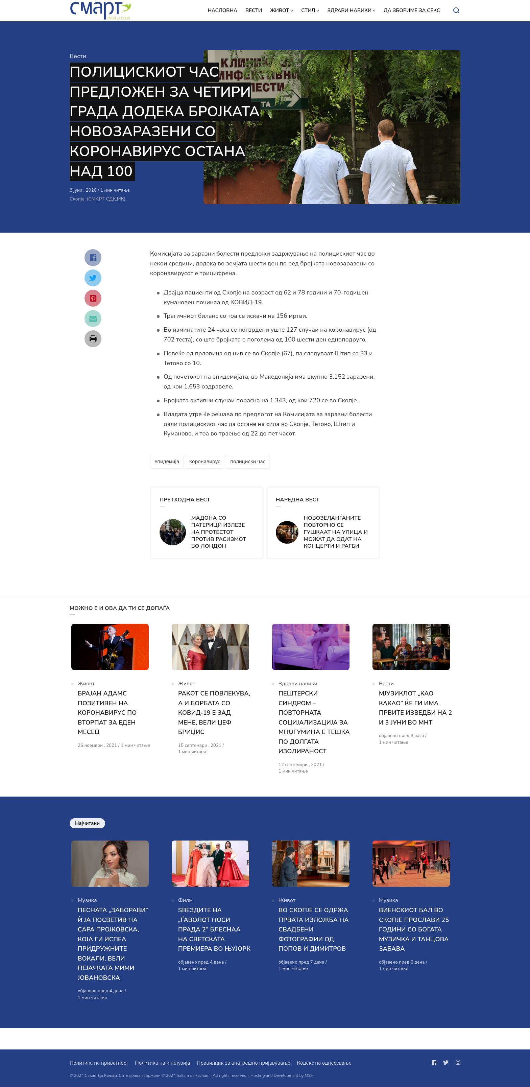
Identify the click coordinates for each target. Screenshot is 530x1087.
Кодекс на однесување (324, 1063)
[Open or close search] (456, 10)
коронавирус (204, 461)
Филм (185, 911)
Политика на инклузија (162, 1063)
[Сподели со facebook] (93, 257)
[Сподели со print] (93, 338)
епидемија (166, 461)
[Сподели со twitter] (93, 277)
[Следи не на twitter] (445, 1062)
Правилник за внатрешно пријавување (243, 1063)
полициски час (247, 461)
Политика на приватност (99, 1063)
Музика (87, 911)
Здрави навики (298, 689)
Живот (86, 689)
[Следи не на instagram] (456, 1062)
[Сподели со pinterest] (93, 298)
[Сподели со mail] (93, 318)
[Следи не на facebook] (435, 1062)
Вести (78, 56)
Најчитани (87, 828)
